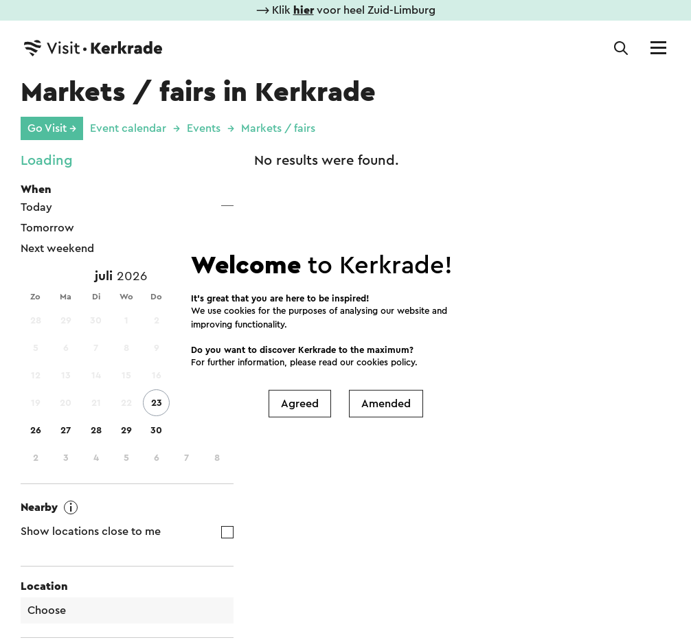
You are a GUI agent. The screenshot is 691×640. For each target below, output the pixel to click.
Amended (386, 403)
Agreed (300, 403)
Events (203, 128)
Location (44, 586)
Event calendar (128, 128)
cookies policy (385, 362)
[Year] (137, 276)
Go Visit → (51, 128)
